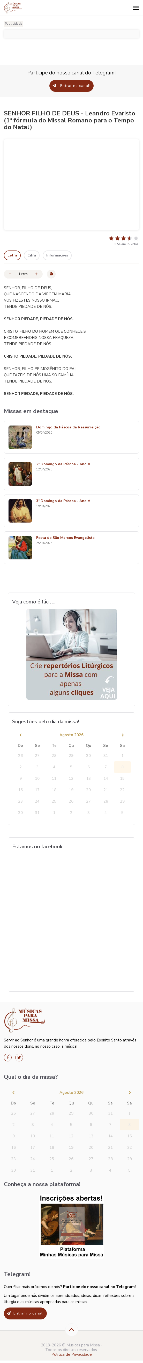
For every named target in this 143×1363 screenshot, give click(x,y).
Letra (12, 255)
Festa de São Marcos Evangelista (65, 538)
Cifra (31, 255)
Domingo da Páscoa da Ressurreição (68, 427)
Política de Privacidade (71, 1354)
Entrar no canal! (71, 85)
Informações (57, 255)
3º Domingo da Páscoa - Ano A (63, 501)
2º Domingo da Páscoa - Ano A (63, 464)
